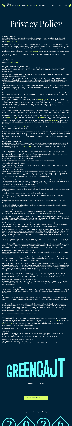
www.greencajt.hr (12, 41)
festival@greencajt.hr (13, 62)
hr (66, 5)
